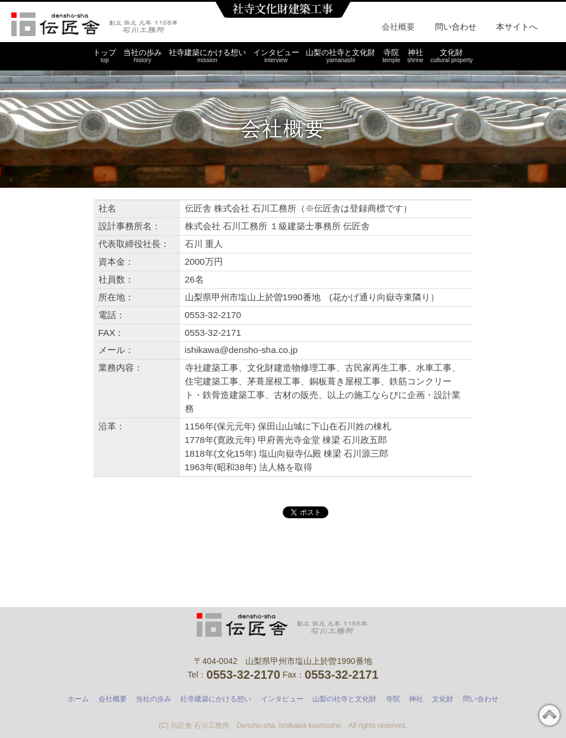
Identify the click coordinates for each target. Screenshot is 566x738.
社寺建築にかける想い (207, 55)
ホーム (78, 699)
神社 (415, 55)
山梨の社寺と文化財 (340, 55)
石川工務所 (94, 24)
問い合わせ (456, 26)
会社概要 (398, 26)
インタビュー (276, 55)
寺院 (391, 55)
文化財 (451, 55)
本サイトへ (517, 26)
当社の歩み (142, 55)
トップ (104, 55)
